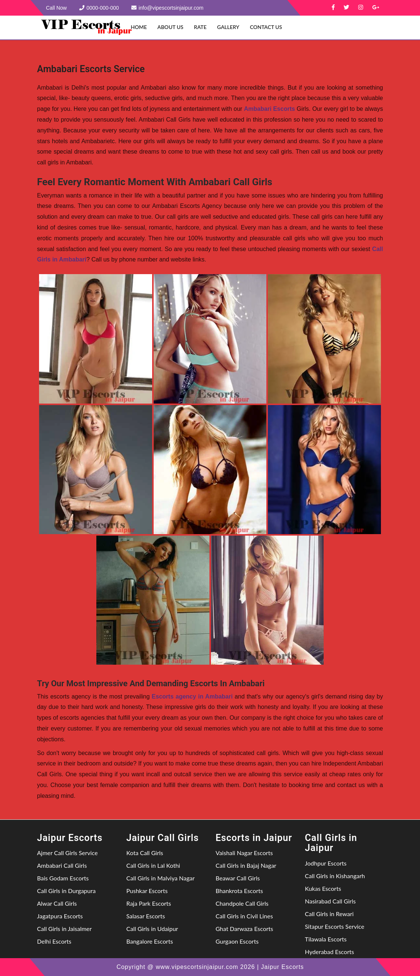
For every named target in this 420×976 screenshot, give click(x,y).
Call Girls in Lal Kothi (153, 865)
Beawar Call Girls (238, 878)
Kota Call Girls (144, 852)
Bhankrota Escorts (239, 890)
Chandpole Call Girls (242, 903)
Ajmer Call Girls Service (67, 852)
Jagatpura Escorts (60, 915)
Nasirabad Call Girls (330, 901)
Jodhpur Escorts (326, 863)
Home (139, 27)
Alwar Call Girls (57, 903)
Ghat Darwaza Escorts (244, 928)
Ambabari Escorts (269, 109)
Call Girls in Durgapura (66, 890)
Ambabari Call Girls (62, 865)
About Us (170, 27)
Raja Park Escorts (148, 903)
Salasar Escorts (145, 915)
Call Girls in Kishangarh (335, 875)
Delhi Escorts (54, 941)
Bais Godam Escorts (63, 878)
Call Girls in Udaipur (152, 928)
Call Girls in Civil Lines (244, 915)
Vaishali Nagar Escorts (244, 852)
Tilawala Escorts (326, 939)
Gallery (228, 27)
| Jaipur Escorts (280, 967)
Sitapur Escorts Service (335, 926)
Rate (200, 27)
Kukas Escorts (323, 888)
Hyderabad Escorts (329, 951)
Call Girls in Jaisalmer (64, 928)
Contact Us (266, 27)
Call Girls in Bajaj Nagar (246, 865)
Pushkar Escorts (147, 890)
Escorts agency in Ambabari (192, 696)
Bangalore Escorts (149, 941)
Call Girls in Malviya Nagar (160, 878)
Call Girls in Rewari (329, 913)
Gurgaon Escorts (237, 941)
